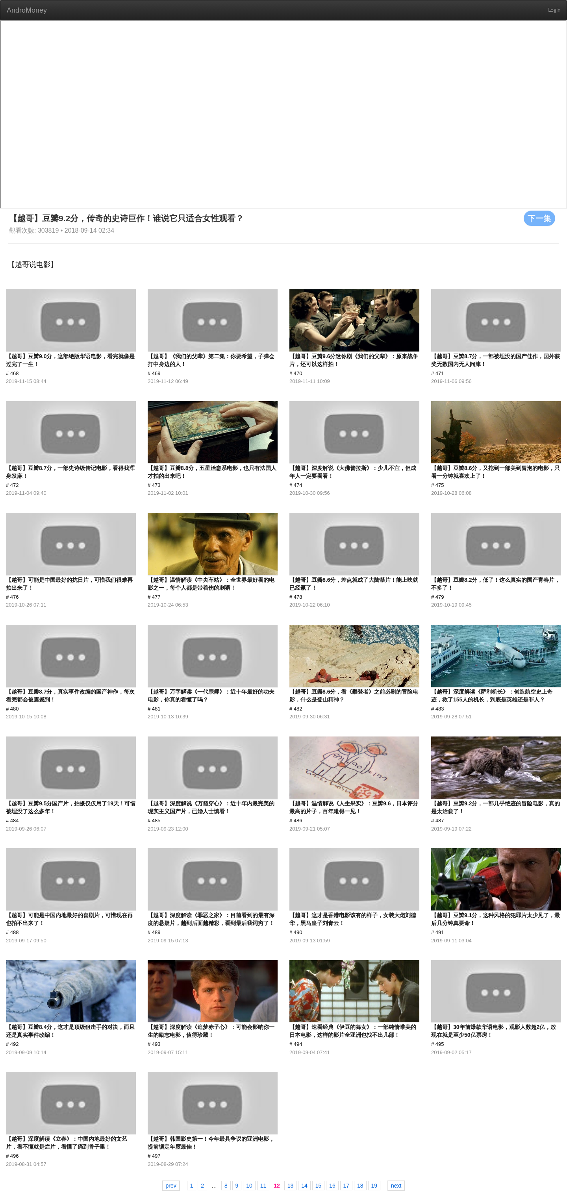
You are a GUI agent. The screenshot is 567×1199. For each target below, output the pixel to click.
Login (554, 10)
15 (318, 1185)
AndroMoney (27, 10)
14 (304, 1185)
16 (332, 1185)
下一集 (539, 218)
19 (374, 1185)
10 (249, 1185)
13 (290, 1185)
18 (360, 1185)
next (396, 1185)
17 (346, 1185)
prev (171, 1185)
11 (263, 1185)
